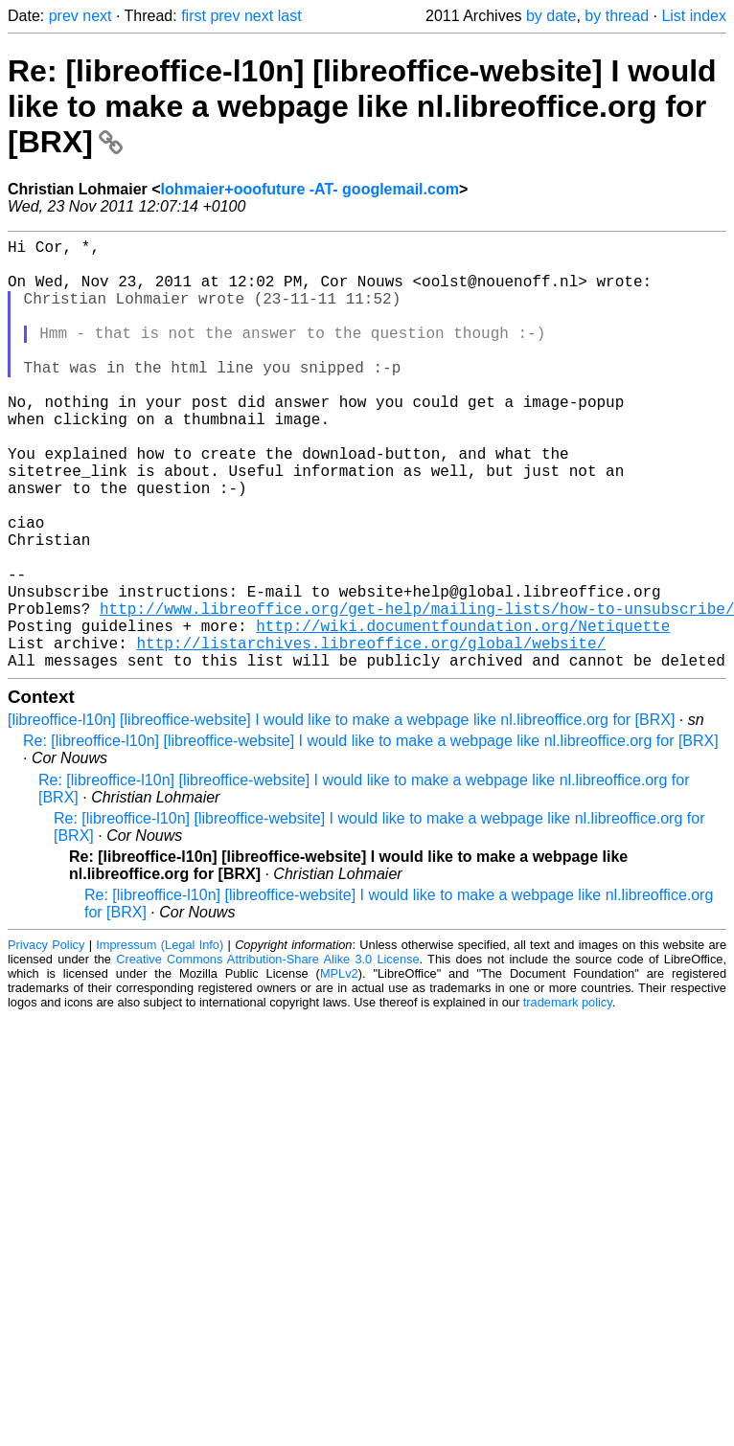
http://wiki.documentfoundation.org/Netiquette (463, 713)
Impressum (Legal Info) (159, 1040)
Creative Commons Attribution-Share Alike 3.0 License (267, 1055)
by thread (617, 16)
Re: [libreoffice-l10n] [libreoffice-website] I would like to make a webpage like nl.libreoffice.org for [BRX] (362, 106)
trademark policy (567, 1098)
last (290, 16)
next (96, 16)
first (193, 16)
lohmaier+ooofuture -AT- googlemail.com (310, 189)
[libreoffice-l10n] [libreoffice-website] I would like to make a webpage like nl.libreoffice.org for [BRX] (341, 815)
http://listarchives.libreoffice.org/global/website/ (371, 734)
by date (551, 16)
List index (693, 16)
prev (64, 16)
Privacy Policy (46, 1040)
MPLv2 (339, 1069)
